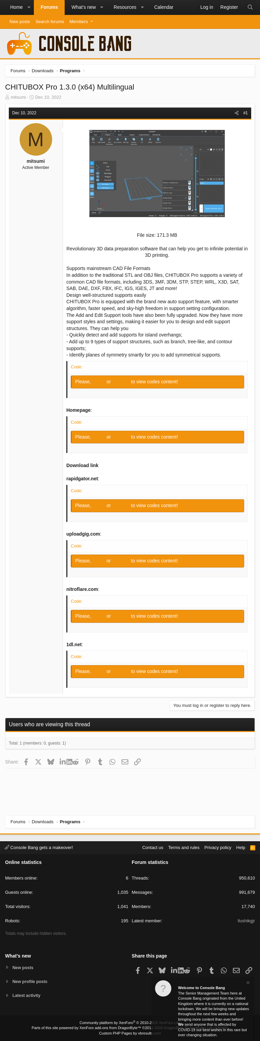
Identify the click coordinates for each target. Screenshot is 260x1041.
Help (240, 846)
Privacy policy (217, 846)
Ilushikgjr (246, 920)
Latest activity (27, 995)
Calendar (163, 7)
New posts (19, 21)
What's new (83, 7)
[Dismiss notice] (247, 983)
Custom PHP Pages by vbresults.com (130, 1033)
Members (78, 21)
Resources (125, 7)
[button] (29, 7)
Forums (49, 7)
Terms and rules (183, 846)
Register (121, 381)
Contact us (152, 846)
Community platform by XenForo (130, 1023)
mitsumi (18, 97)
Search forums (50, 21)
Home (16, 7)
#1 (245, 113)
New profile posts (31, 981)
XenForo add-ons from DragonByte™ (110, 1028)
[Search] (250, 7)
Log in (99, 381)
